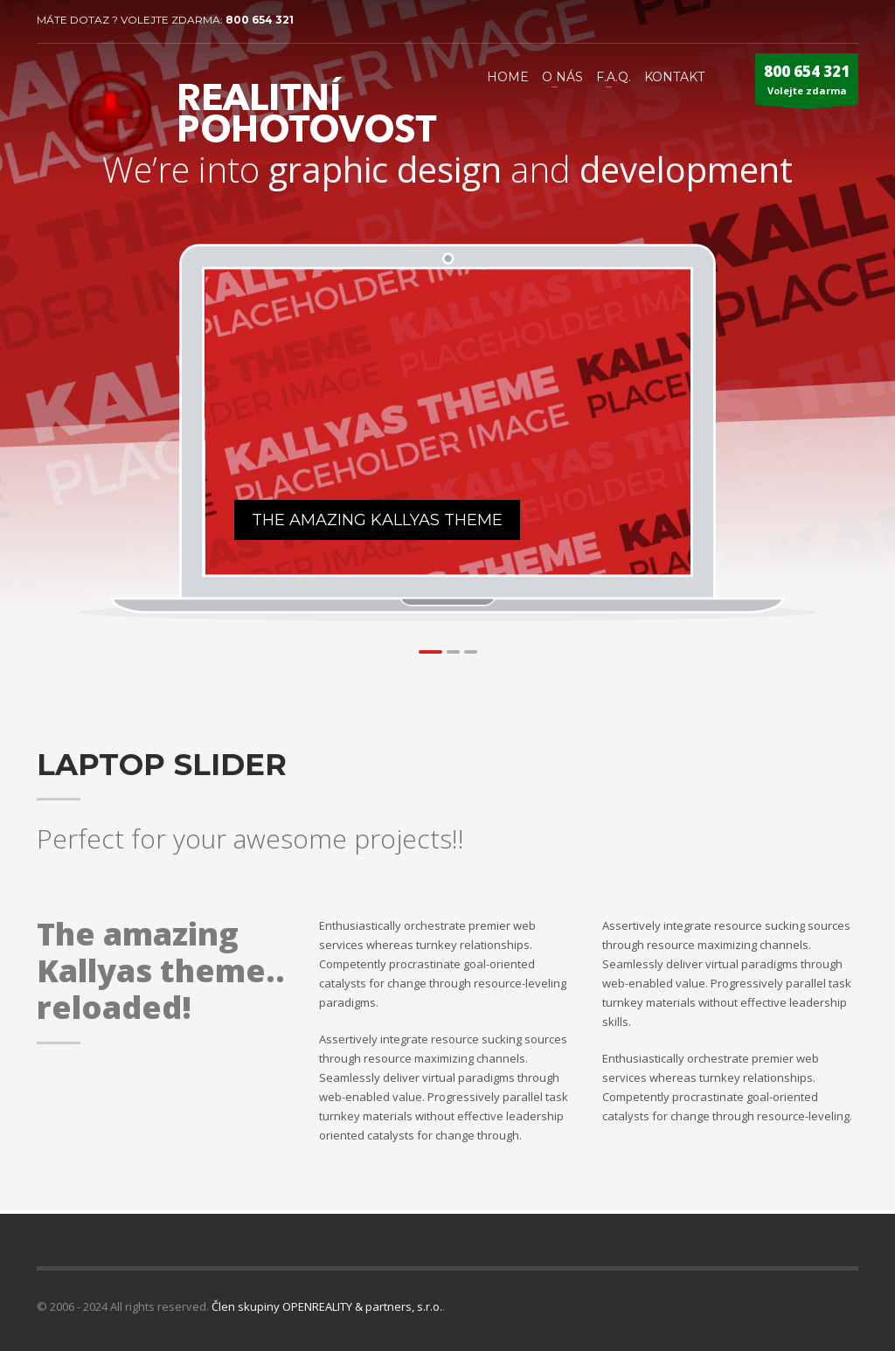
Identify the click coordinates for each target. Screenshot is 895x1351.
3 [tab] (470, 652)
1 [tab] (430, 652)
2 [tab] (453, 652)
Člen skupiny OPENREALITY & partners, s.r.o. (327, 1306)
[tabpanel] (448, 422)
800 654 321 (259, 19)
